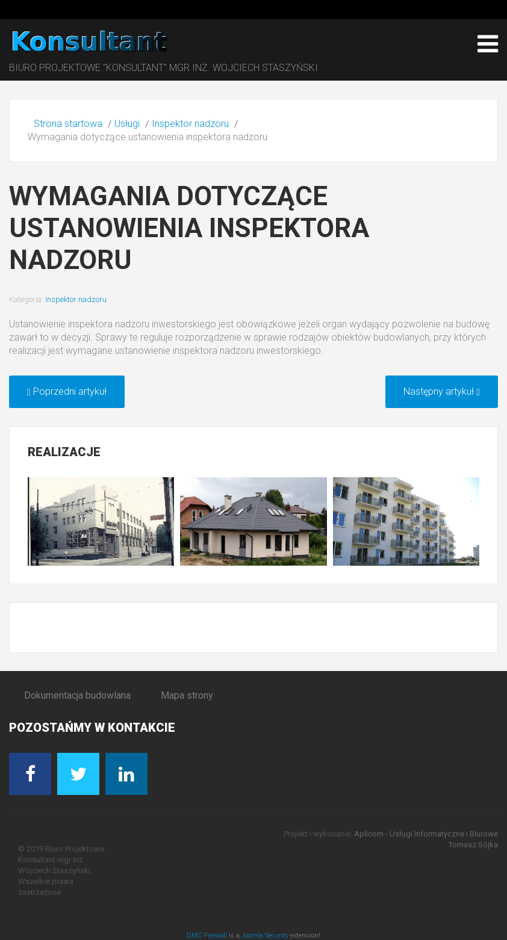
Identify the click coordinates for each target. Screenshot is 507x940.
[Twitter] (78, 774)
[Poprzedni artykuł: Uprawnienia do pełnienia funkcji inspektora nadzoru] (67, 392)
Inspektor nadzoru (76, 299)
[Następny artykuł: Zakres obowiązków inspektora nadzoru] (441, 392)
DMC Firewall (207, 935)
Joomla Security (264, 935)
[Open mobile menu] (487, 44)
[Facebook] (30, 774)
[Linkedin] (126, 774)
